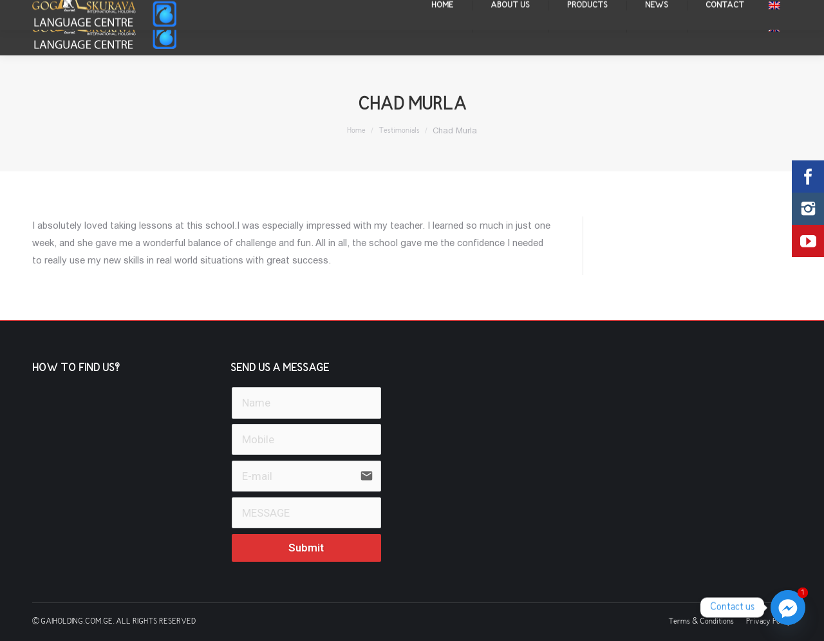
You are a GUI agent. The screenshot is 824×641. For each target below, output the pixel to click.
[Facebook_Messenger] (788, 607)
